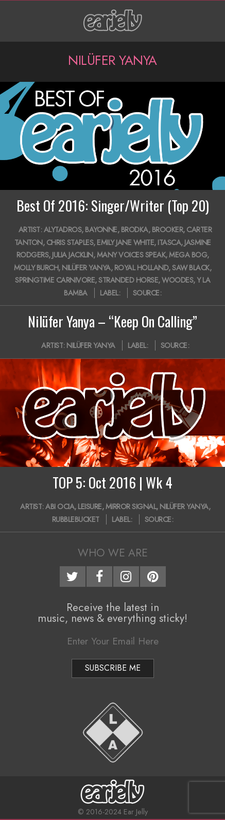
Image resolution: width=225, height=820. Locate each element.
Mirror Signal (131, 506)
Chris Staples (70, 242)
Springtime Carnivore (55, 280)
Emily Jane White (125, 242)
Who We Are (113, 553)
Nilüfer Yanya (86, 268)
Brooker (167, 229)
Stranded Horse (128, 280)
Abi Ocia (59, 506)
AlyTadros (63, 229)
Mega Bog (188, 255)
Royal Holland (141, 268)
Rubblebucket (75, 519)
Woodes (177, 280)
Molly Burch (36, 268)
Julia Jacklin (72, 255)
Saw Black (191, 268)
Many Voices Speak (131, 255)
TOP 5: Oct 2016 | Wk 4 (112, 482)
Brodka (134, 229)
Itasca (169, 242)
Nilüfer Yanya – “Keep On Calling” (112, 321)
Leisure (90, 506)
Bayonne (101, 229)
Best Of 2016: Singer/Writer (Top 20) (112, 205)
